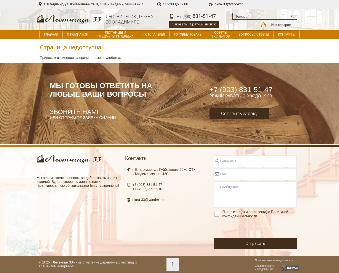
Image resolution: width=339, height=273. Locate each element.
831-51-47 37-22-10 (147, 187)
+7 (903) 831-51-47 (241, 89)
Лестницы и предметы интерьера (115, 34)
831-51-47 (196, 16)
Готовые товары (188, 34)
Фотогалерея (153, 34)
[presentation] (246, 228)
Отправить (255, 243)
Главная (51, 34)
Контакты (286, 34)
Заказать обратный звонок (194, 24)
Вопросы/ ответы (254, 34)
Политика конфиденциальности (274, 260)
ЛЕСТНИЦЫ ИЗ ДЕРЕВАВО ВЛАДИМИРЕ (129, 19)
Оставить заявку (239, 113)
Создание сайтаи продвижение (264, 267)
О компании (77, 34)
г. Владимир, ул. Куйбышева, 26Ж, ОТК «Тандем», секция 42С (93, 4)
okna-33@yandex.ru (229, 4)
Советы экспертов (220, 34)
